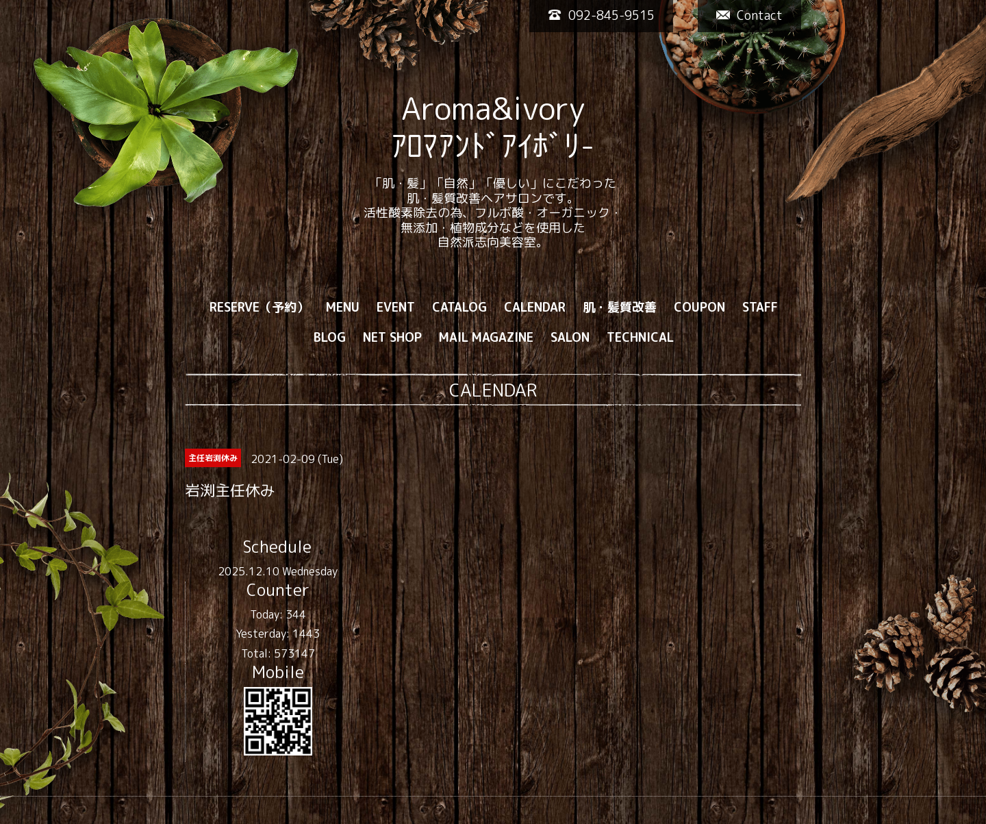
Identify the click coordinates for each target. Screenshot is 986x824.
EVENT (396, 307)
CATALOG (459, 307)
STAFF (760, 307)
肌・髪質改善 (620, 307)
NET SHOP (392, 337)
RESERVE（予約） (259, 307)
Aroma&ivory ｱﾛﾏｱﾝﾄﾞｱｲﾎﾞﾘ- (493, 126)
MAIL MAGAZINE (486, 337)
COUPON (699, 307)
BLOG (330, 337)
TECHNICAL (640, 337)
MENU (342, 307)
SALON (570, 337)
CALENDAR (535, 307)
